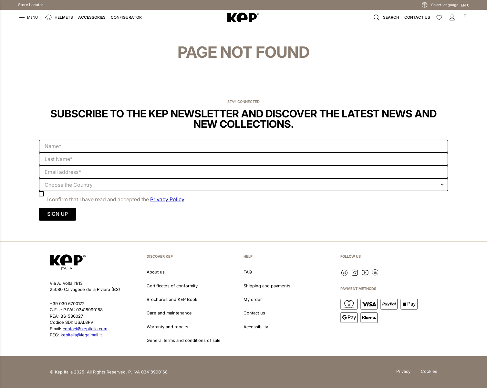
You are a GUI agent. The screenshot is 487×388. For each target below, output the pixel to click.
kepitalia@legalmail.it (81, 334)
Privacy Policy (167, 199)
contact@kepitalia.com (85, 328)
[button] (28, 17)
